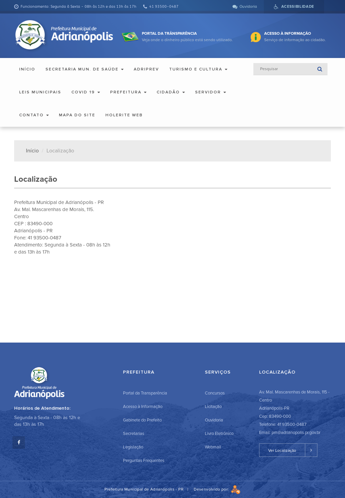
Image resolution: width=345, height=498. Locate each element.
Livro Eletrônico (219, 433)
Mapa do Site (77, 115)
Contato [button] (34, 115)
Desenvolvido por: (217, 489)
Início (27, 69)
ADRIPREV (146, 69)
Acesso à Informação (142, 406)
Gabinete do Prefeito (142, 420)
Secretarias (133, 433)
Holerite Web (124, 115)
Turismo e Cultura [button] (198, 69)
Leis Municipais (40, 92)
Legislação (133, 447)
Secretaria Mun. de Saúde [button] (84, 69)
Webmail (213, 447)
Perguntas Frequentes (143, 460)
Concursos (215, 393)
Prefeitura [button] (128, 92)
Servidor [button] (210, 92)
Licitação (213, 406)
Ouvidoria (214, 420)
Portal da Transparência (145, 393)
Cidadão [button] (171, 92)
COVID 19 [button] (85, 92)
